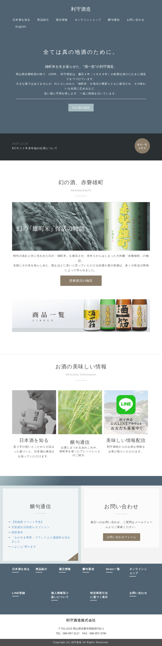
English (21, 26)
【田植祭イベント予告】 (27, 521)
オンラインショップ (88, 19)
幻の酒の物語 (81, 107)
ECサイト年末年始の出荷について (35, 148)
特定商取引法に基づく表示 (99, 595)
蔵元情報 (62, 19)
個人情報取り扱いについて (60, 595)
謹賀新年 (17, 532)
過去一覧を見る (142, 146)
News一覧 (113, 569)
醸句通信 (114, 19)
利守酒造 (81, 9)
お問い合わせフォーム (121, 537)
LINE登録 (18, 592)
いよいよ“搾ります (23, 546)
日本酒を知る (21, 19)
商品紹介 (43, 19)
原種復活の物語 (81, 280)
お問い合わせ (135, 19)
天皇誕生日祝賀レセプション (30, 527)
